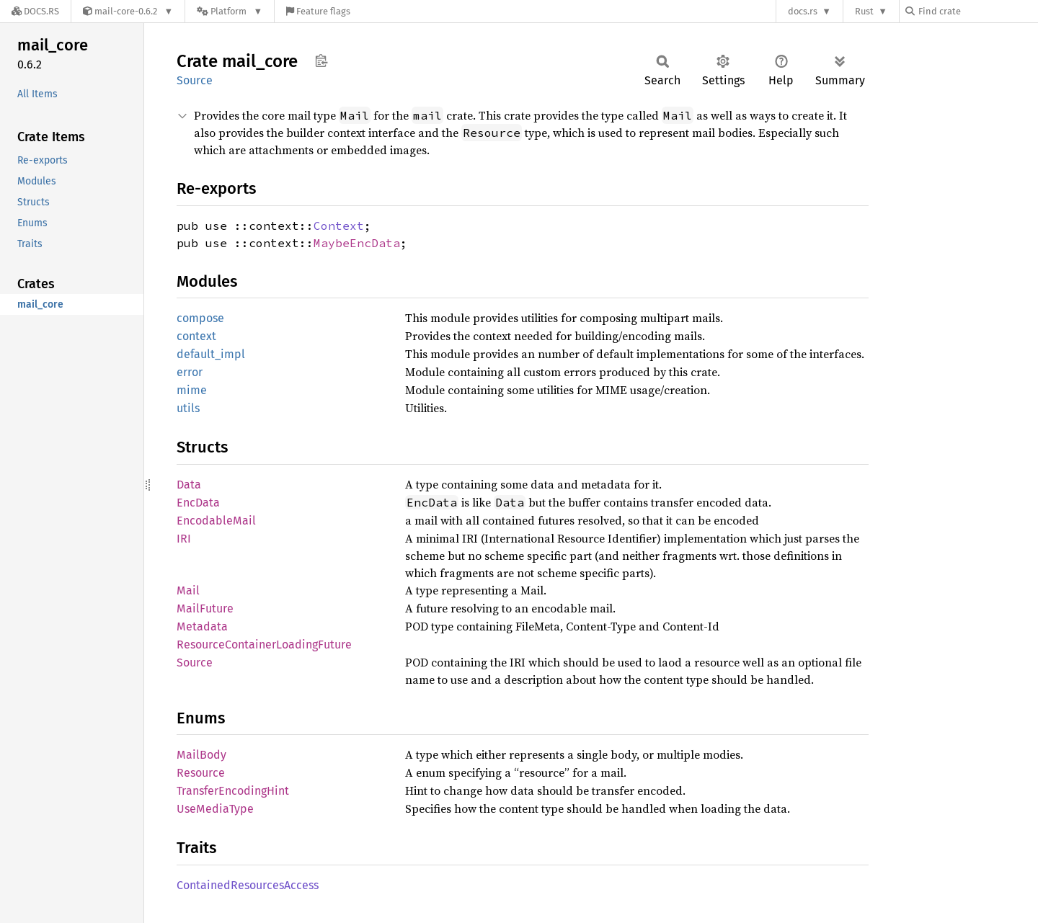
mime (192, 390)
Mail (188, 590)
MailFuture (205, 608)
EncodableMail (216, 520)
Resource (201, 773)
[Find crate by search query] (977, 11)
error (190, 372)
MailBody (201, 755)
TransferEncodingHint (233, 791)
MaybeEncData (357, 243)
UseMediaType (215, 809)
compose (200, 318)
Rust (864, 11)
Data (189, 484)
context (196, 336)
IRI (184, 538)
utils (188, 408)
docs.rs (802, 11)
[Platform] (229, 11)
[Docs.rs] (35, 11)
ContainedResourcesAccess (248, 885)
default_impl (211, 354)
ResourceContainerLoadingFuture (264, 644)
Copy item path (321, 60)
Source (195, 80)
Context (339, 225)
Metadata (202, 626)
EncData (198, 502)
